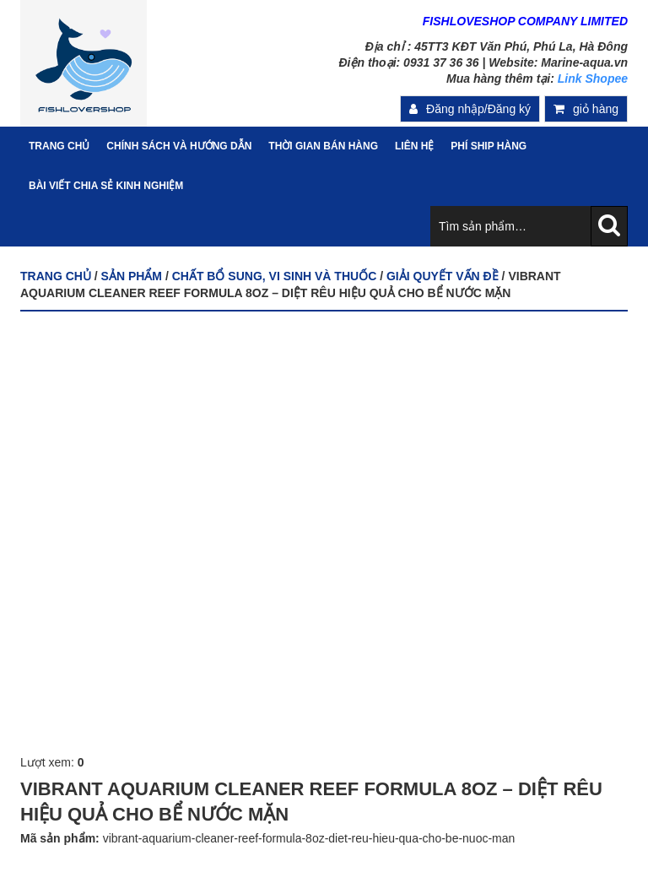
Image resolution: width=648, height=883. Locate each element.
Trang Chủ (59, 146)
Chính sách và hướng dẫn (178, 146)
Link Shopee (593, 78)
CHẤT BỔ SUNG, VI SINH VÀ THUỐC (274, 276)
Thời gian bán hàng (323, 146)
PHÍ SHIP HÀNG (488, 146)
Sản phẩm (131, 276)
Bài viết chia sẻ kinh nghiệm (106, 186)
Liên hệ (414, 146)
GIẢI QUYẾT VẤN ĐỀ (442, 276)
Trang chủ (55, 276)
